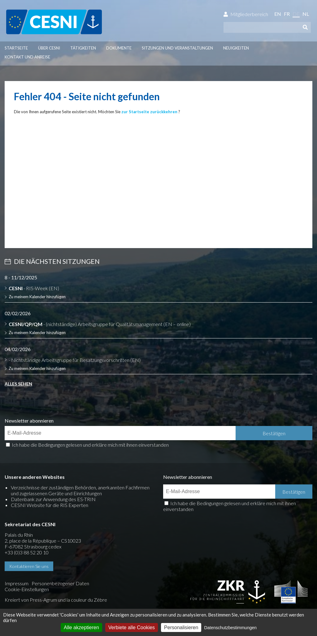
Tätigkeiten (83, 47)
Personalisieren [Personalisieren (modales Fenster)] (181, 627)
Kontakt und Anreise (27, 56)
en (277, 14)
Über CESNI (49, 47)
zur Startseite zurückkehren (149, 111)
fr (287, 14)
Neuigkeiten (236, 47)
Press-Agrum (43, 600)
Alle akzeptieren (81, 627)
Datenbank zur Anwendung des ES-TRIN (53, 499)
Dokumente (119, 47)
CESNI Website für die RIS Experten (49, 505)
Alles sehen (18, 383)
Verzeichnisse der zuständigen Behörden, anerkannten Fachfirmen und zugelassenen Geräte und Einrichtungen (80, 490)
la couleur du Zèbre (87, 600)
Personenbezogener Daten (60, 583)
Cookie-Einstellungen (27, 589)
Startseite (16, 47)
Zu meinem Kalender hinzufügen (37, 296)
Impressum (16, 583)
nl (305, 14)
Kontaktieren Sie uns (29, 566)
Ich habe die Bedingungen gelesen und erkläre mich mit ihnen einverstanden (90, 445)
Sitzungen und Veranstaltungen (177, 47)
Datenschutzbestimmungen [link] (230, 627)
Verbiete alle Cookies (131, 627)
